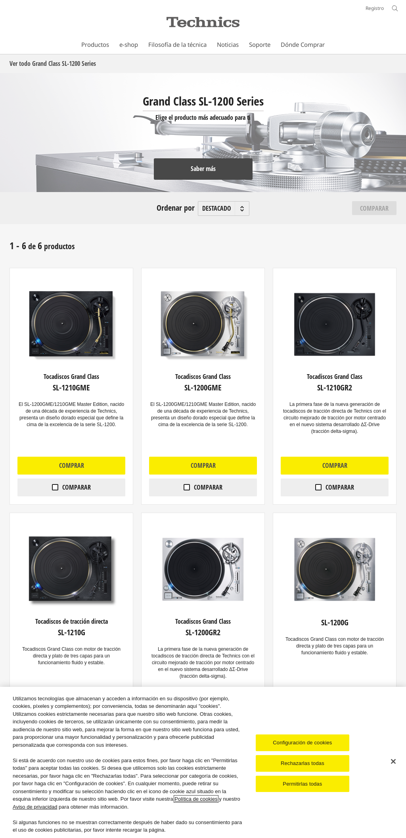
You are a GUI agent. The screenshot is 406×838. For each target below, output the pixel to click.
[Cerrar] (393, 761)
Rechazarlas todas (302, 763)
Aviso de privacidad (35, 807)
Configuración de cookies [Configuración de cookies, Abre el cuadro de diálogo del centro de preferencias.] (302, 743)
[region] (203, 762)
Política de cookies (195, 799)
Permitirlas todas (302, 784)
